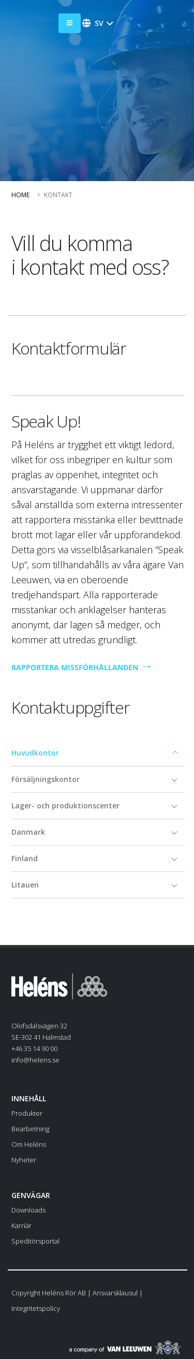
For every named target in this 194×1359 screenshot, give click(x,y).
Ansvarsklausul (115, 1292)
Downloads (28, 1210)
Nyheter (23, 1159)
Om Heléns (28, 1144)
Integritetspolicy (35, 1308)
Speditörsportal (35, 1241)
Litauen (25, 885)
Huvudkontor (35, 753)
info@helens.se (35, 1060)
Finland (24, 858)
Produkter (26, 1113)
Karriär (21, 1225)
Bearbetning (30, 1128)
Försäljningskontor (45, 779)
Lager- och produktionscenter (65, 805)
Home (20, 194)
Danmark (28, 832)
